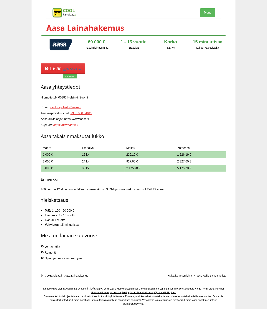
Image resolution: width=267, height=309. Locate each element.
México (179, 288)
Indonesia (148, 292)
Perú (204, 288)
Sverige (126, 292)
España (163, 288)
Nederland (188, 288)
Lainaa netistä (218, 275)
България (81, 288)
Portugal (219, 288)
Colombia (144, 288)
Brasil (135, 288)
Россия (105, 292)
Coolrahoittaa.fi (53, 275)
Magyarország (124, 288)
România (96, 292)
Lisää (62, 68)
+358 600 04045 (81, 113)
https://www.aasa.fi (65, 124)
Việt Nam (159, 292)
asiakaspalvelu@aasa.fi (65, 107)
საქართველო (95, 288)
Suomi (171, 288)
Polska (210, 288)
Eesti (106, 288)
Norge (198, 288)
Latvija (113, 288)
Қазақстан (115, 292)
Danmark (154, 288)
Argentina (70, 288)
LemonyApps (50, 288)
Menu (207, 12)
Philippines (170, 292)
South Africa (136, 292)
